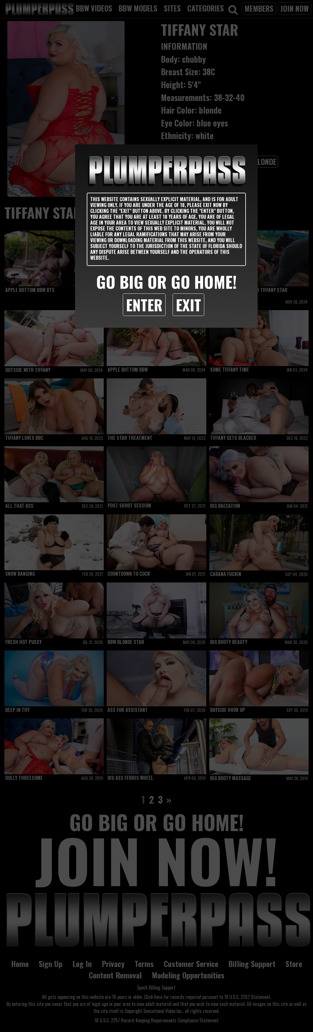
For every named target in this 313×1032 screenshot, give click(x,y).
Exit (188, 304)
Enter (144, 304)
